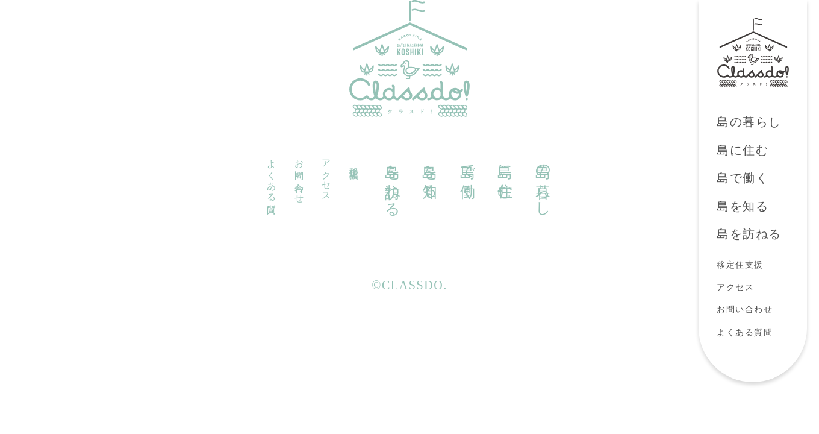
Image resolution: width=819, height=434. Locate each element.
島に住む (742, 150)
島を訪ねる (749, 234)
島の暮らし (749, 121)
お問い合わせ (745, 309)
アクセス (735, 287)
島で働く (742, 177)
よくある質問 (745, 332)
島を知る (742, 206)
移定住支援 (740, 264)
